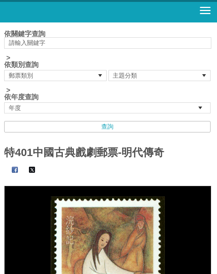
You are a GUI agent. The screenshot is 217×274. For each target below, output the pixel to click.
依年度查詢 (21, 97)
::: (6, 25)
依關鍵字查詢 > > (108, 71)
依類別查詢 (21, 64)
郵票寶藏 (47, 12)
